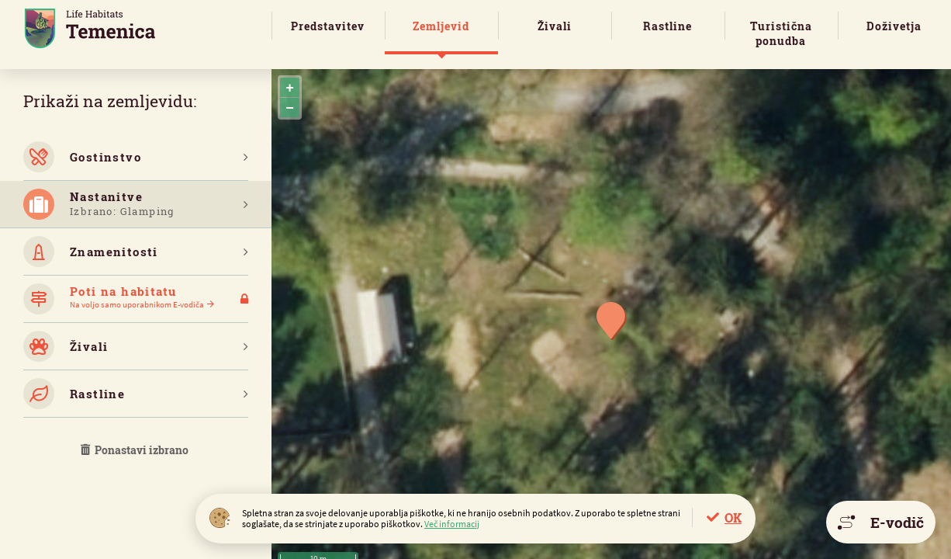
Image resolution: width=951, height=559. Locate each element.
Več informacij (451, 523)
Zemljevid (441, 26)
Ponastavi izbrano (135, 450)
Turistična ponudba (781, 33)
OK (733, 517)
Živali (555, 26)
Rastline (667, 26)
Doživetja (894, 26)
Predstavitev (328, 26)
